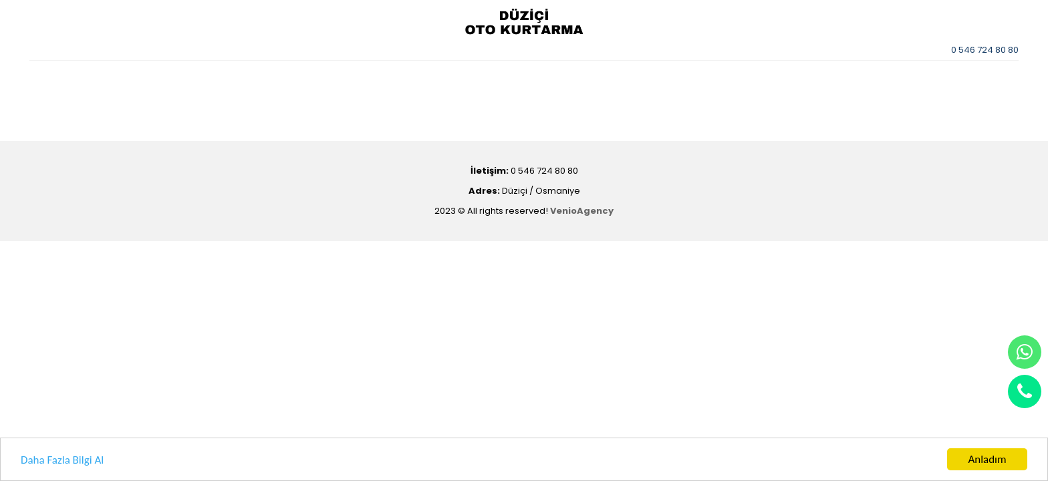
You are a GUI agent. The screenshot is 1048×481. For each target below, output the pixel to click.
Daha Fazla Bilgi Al (62, 460)
